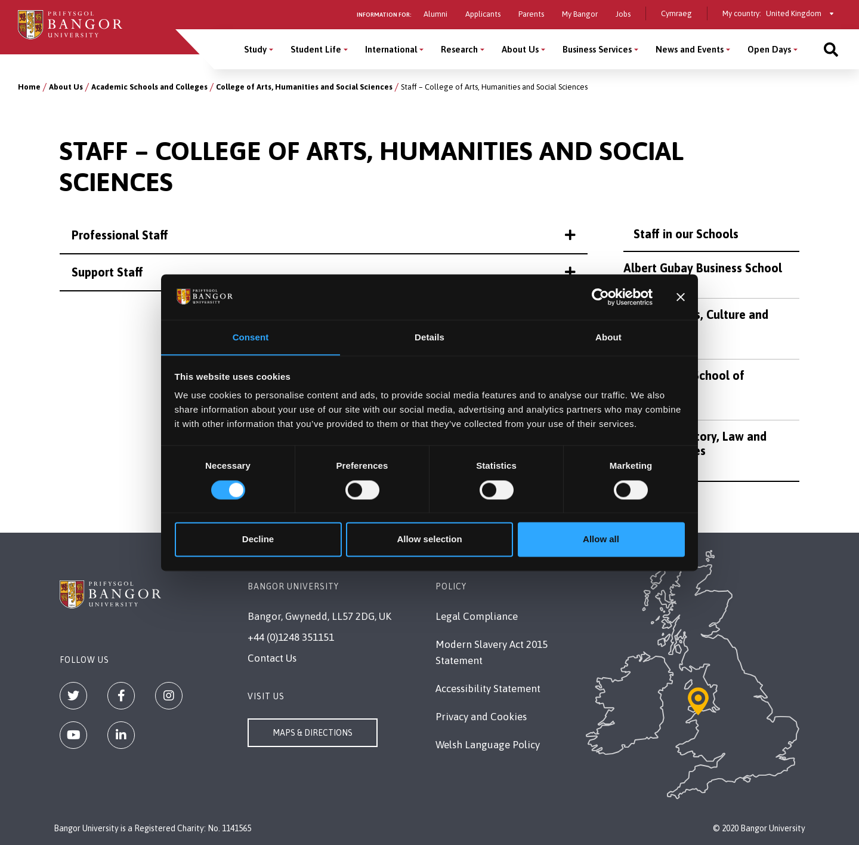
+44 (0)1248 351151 (291, 637)
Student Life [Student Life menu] (316, 49)
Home (29, 86)
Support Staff (324, 272)
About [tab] (608, 337)
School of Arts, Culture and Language (695, 322)
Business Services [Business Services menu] (597, 49)
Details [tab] (429, 337)
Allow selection (429, 539)
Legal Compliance (476, 616)
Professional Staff (324, 235)
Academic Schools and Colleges (149, 86)
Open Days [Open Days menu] (769, 49)
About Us (66, 86)
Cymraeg (676, 13)
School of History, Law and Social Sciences (695, 443)
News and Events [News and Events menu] (690, 49)
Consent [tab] (251, 337)
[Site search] (831, 49)
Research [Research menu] (459, 49)
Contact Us (272, 658)
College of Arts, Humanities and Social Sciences (304, 86)
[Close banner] (680, 297)
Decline (258, 539)
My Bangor (580, 14)
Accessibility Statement (487, 689)
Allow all (601, 539)
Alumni (435, 14)
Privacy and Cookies (481, 717)
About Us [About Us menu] (520, 49)
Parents (531, 14)
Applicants (482, 14)
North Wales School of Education (683, 382)
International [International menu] (391, 49)
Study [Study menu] (255, 49)
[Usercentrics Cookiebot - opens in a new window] (600, 297)
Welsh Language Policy (487, 745)
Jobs (623, 14)
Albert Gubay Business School (702, 268)
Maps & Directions (313, 733)
